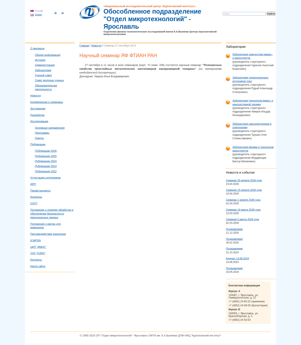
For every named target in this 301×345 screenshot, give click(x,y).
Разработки (37, 115)
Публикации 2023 (46, 166)
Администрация (45, 65)
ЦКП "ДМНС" (38, 246)
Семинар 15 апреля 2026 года (244, 190)
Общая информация (47, 55)
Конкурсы (36, 196)
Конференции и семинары (46, 102)
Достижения (37, 108)
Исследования (39, 121)
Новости (96, 45)
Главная (84, 45)
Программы (42, 132)
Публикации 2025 (46, 156)
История (40, 60)
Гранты (39, 138)
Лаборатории (43, 70)
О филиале (37, 48)
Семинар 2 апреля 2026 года (243, 199)
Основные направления (50, 127)
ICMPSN (35, 240)
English (38, 15)
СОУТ (34, 203)
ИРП (33, 184)
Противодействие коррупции (48, 234)
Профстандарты (40, 190)
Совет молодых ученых (49, 80)
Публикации (37, 144)
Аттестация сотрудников (45, 177)
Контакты (36, 259)
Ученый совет (43, 75)
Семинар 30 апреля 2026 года (244, 180)
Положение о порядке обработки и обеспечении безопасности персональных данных (51, 213)
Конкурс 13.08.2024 (237, 258)
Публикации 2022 (46, 171)
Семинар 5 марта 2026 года (242, 219)
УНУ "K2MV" (38, 253)
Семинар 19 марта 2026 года (243, 209)
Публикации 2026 (46, 150)
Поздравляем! (234, 229)
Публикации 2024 (46, 161)
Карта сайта (37, 266)
